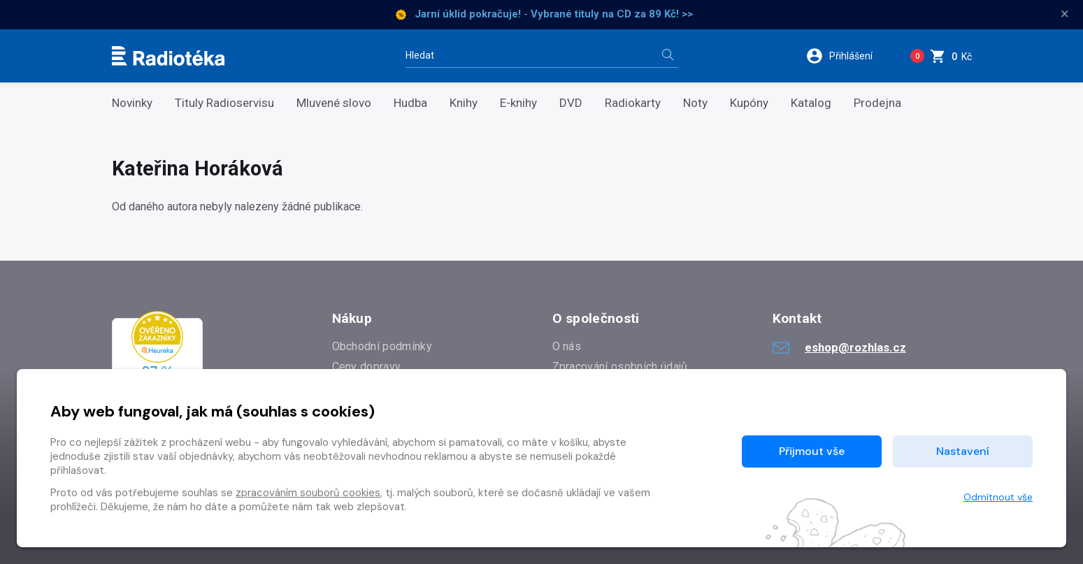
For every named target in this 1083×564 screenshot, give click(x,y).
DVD (570, 103)
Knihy (464, 103)
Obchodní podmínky (382, 346)
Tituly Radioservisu (224, 103)
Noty (695, 103)
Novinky (132, 103)
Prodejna (877, 103)
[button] (848, 56)
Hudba (410, 103)
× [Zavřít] (1065, 14)
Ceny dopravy (366, 366)
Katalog (811, 103)
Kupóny (749, 103)
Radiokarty (633, 103)
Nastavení (962, 451)
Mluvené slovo (333, 103)
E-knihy (518, 103)
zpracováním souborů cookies (308, 493)
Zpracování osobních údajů (620, 366)
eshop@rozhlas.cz (839, 347)
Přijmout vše (812, 451)
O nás (567, 346)
